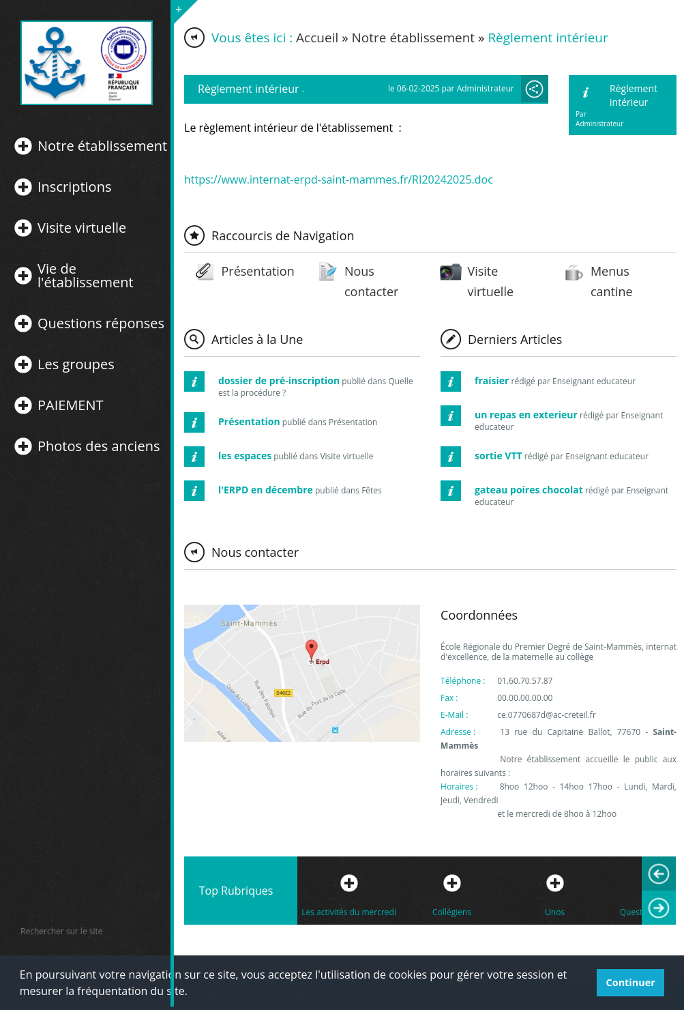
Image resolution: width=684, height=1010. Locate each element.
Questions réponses (101, 323)
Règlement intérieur (633, 95)
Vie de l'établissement (86, 275)
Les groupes (76, 364)
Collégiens (451, 912)
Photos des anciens (99, 446)
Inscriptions (74, 187)
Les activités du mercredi (348, 912)
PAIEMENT (71, 405)
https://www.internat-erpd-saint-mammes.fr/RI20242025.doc (338, 179)
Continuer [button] (630, 982)
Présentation (257, 271)
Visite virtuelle (82, 228)
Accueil (317, 37)
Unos (555, 912)
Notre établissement (102, 146)
